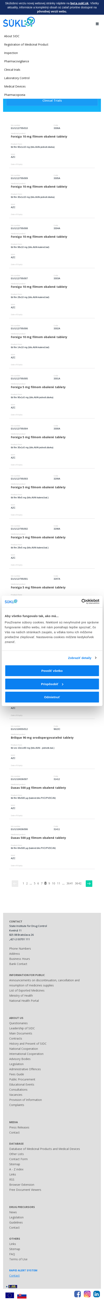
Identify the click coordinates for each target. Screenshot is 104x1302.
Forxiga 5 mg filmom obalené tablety (38, 387)
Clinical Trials (52, 100)
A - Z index (16, 1169)
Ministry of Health (21, 995)
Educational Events (21, 1084)
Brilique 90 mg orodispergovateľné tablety (42, 738)
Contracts (15, 1038)
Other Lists (16, 1154)
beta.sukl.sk (79, 3)
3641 (69, 883)
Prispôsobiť (52, 684)
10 (53, 883)
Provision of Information (25, 1100)
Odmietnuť (52, 697)
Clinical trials (12, 70)
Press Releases (19, 1127)
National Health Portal (24, 1001)
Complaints (16, 1105)
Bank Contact (18, 964)
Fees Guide (16, 1074)
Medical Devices (15, 86)
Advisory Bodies (20, 1059)
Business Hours (19, 959)
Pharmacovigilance (16, 61)
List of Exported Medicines (27, 990)
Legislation (16, 1064)
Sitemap (14, 1164)
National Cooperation (23, 1049)
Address (14, 954)
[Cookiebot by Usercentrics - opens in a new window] (81, 601)
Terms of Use (18, 1259)
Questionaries (18, 1023)
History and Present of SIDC (28, 1043)
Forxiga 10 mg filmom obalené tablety (39, 136)
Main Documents (20, 1033)
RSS (11, 1179)
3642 (78, 883)
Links (12, 1174)
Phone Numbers (20, 948)
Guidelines (16, 1222)
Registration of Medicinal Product (26, 44)
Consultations (18, 1089)
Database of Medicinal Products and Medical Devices (44, 1149)
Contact (14, 1132)
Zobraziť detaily (79, 658)
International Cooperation (26, 1054)
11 (58, 883)
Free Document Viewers (25, 1190)
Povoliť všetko (52, 670)
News (13, 1212)
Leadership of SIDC (22, 1028)
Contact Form (18, 1159)
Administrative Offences (25, 1069)
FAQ (12, 1254)
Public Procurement (22, 1079)
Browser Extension (21, 1185)
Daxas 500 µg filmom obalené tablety (38, 788)
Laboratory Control (17, 78)
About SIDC (11, 36)
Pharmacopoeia (14, 95)
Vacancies (15, 1095)
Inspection (11, 53)
